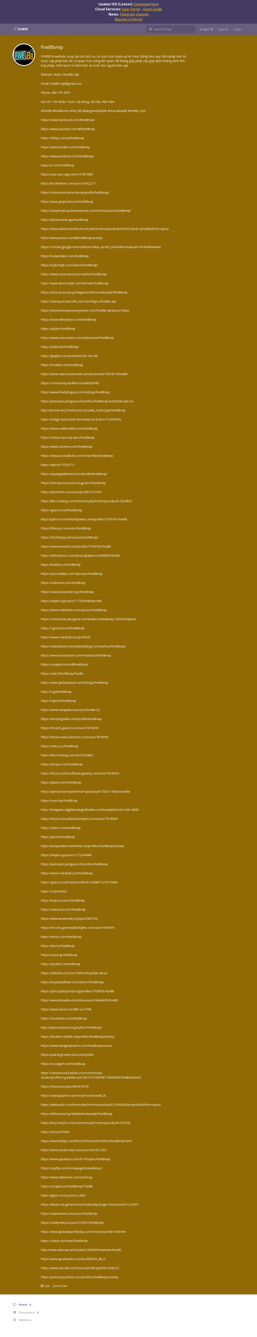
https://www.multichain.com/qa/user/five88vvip (74, 610)
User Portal (131, 9)
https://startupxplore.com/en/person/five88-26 (73, 1095)
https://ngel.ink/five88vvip (58, 701)
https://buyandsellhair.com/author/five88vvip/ (72, 982)
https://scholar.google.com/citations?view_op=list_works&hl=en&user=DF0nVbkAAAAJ (101, 247)
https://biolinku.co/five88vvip (61, 565)
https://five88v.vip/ (66, 74)
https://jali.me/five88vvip (58, 837)
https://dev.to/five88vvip (58, 946)
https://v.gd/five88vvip (56, 692)
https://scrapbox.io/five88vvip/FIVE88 (67, 1186)
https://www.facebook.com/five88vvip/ (68, 120)
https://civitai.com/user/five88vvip (64, 1241)
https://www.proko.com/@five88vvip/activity (71, 238)
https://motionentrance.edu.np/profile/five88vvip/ (75, 192)
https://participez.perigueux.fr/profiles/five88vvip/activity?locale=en (87, 401)
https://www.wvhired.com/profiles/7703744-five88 (76, 546)
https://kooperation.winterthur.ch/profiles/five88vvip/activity (82, 846)
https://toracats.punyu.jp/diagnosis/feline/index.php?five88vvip (84, 292)
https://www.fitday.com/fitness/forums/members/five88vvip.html (86, 1141)
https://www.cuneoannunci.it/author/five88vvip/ (74, 274)
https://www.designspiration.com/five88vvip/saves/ (76, 1046)
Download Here (146, 4)
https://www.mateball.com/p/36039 (65, 637)
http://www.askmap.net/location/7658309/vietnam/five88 (81, 1250)
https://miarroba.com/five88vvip (63, 909)
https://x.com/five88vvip (57, 165)
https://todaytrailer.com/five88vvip (65, 256)
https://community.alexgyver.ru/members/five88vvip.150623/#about (88, 619)
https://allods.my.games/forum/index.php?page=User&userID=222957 (90, 1204)
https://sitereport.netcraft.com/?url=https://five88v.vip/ (78, 301)
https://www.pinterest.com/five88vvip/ (67, 156)
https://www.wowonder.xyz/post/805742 (69, 918)
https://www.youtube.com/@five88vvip (68, 129)
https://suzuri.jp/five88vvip (59, 955)
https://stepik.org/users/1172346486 (66, 855)
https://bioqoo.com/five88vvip (62, 764)
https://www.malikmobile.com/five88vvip (69, 428)
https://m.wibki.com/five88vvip (62, 365)
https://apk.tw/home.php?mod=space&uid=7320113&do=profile (85, 791)
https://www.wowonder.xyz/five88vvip (67, 592)
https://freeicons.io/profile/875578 (65, 1086)
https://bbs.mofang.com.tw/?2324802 (67, 755)
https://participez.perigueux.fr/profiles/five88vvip (74, 864)
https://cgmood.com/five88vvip (63, 628)
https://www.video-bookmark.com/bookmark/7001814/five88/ (84, 374)
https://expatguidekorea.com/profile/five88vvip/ (74, 474)
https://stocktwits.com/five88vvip (64, 1018)
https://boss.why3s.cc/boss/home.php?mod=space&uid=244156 (85, 1123)
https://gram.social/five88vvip (61, 510)
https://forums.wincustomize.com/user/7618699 (74, 737)
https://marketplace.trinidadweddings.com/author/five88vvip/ (83, 646)
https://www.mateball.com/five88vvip (67, 873)
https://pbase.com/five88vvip (61, 782)
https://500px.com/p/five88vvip (62, 138)
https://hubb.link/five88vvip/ (60, 347)
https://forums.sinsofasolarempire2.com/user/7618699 (79, 819)
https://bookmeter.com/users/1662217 (68, 183)
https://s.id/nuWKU (54, 891)
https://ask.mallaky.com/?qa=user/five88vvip (71, 574)
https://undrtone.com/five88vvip (63, 583)
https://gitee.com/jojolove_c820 (63, 1195)
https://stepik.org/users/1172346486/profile (71, 601)
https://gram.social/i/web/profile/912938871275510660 (79, 882)
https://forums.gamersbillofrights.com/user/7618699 (77, 928)
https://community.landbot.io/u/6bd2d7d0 (70, 383)
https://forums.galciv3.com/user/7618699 (70, 728)
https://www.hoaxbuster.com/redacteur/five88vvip (76, 655)
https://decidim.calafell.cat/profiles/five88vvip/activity (77, 1036)
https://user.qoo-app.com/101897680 (67, 174)
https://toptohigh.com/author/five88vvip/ (69, 265)
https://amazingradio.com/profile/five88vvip (71, 719)
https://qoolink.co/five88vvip (60, 964)
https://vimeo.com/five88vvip (61, 937)
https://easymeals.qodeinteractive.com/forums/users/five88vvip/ (86, 211)
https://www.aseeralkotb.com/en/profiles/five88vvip (77, 456)
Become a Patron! (128, 19)
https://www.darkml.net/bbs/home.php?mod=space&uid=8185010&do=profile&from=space (105, 229)
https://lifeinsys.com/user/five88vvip (66, 528)
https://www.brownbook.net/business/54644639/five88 (79, 1000)
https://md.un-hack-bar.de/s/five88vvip (67, 437)
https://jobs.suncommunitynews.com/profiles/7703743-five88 (84, 519)
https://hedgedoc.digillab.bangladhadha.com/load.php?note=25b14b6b (90, 810)
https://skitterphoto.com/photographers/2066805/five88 (80, 555)
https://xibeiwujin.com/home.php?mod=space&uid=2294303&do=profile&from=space (101, 1105)
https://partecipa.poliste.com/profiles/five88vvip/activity (79, 1277)
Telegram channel (134, 14)
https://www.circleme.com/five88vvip (66, 447)
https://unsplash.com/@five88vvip (64, 664)
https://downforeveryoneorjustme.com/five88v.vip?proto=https (85, 310)
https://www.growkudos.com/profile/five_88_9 (73, 1259)
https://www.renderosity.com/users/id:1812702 (73, 1150)
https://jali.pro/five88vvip (58, 329)
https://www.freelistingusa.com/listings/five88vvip (75, 392)
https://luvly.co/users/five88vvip (63, 900)
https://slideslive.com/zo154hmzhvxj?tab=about (74, 973)
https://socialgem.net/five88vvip (63, 1064)
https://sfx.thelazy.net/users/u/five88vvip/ (69, 537)
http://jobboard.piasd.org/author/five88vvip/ (71, 1027)
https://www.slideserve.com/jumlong (66, 1177)
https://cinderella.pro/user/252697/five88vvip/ (72, 1223)
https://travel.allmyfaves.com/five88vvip (68, 319)
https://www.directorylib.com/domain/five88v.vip (74, 283)
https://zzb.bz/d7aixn (55, 1132)
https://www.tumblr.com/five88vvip (65, 147)
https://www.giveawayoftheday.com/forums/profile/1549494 (83, 1232)
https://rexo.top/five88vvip (59, 800)
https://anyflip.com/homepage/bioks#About (71, 1168)
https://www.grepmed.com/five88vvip (67, 201)
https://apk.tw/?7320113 (58, 465)
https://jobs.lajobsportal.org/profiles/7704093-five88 (77, 991)
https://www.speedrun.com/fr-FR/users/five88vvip (75, 1159)
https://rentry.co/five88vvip (59, 746)
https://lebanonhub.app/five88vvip (64, 220)
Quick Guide (152, 9)
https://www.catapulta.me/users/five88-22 (70, 710)
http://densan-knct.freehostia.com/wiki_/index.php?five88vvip (83, 410)
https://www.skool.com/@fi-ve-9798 (66, 1009)
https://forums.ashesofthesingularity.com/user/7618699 (80, 773)
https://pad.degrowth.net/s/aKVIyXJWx (67, 1055)
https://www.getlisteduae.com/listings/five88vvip (74, 682)
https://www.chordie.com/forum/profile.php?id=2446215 (80, 1268)
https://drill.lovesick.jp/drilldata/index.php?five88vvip (76, 1114)
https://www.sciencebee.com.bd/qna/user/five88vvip (77, 338)
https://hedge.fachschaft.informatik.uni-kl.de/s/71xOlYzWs (81, 419)
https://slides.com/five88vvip (61, 828)
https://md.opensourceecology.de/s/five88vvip (73, 483)
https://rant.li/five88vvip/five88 (62, 673)
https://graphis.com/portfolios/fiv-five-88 (69, 356)
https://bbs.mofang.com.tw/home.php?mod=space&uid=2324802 (86, 501)
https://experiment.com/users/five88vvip (69, 1213)
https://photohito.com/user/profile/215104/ (71, 492)
